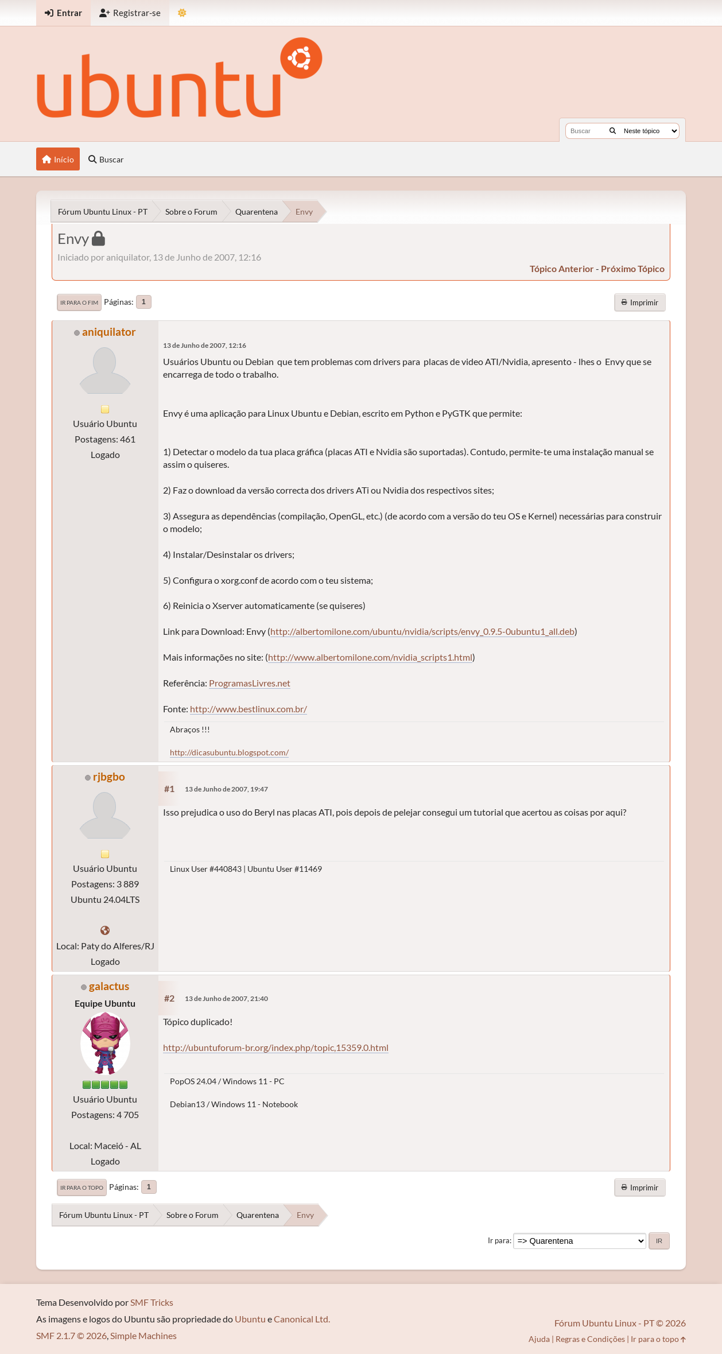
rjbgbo (109, 776)
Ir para (499, 1240)
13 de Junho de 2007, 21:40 (226, 998)
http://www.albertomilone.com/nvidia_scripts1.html (370, 656)
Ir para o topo (81, 1187)
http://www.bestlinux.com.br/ (248, 708)
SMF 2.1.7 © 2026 (71, 1335)
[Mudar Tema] (182, 13)
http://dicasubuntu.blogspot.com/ (229, 752)
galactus (109, 985)
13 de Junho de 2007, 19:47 (226, 789)
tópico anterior (562, 268)
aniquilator (109, 331)
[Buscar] (613, 131)
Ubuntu (250, 1318)
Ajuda (539, 1339)
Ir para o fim (79, 302)
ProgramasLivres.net (249, 682)
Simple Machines (143, 1335)
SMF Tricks (151, 1302)
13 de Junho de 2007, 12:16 (204, 345)
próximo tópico (633, 268)
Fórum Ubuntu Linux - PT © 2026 (620, 1322)
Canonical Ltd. (302, 1318)
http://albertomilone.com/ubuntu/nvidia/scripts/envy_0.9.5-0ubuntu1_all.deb (422, 631)
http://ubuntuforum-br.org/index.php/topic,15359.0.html (276, 1047)
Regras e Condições (590, 1339)
